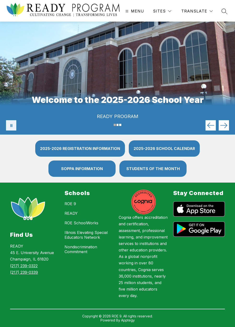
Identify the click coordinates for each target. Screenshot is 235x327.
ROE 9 (70, 203)
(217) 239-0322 (24, 265)
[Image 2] (118, 125)
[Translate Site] (197, 11)
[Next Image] (223, 125)
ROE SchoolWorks (81, 222)
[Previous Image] (210, 125)
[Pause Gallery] (11, 125)
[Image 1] (115, 125)
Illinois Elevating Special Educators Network (86, 235)
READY (71, 213)
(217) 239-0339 (24, 272)
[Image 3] (120, 125)
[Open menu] (134, 11)
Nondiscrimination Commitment (81, 249)
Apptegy (128, 320)
